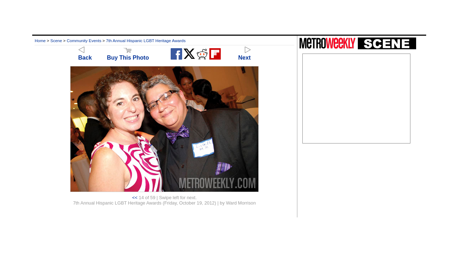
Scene (56, 41)
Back (85, 54)
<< (134, 197)
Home (40, 41)
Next (244, 54)
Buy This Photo (128, 54)
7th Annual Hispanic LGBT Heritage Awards (145, 41)
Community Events (84, 41)
